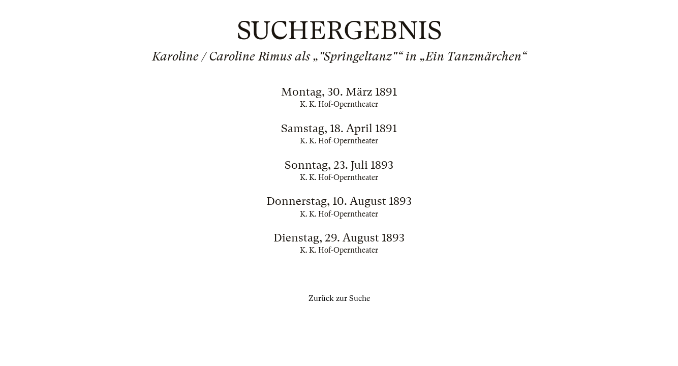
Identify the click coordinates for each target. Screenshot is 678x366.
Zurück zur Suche (339, 298)
